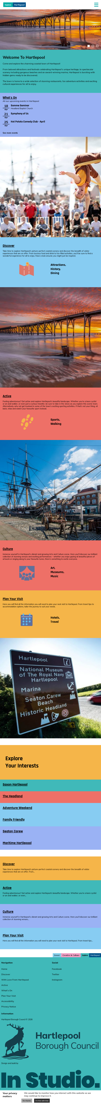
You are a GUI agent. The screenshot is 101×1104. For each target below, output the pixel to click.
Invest (57, 955)
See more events (10, 133)
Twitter (55, 974)
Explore (85, 955)
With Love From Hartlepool (15, 979)
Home (4, 969)
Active (7, 396)
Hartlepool (95, 955)
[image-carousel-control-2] (93, 46)
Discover (8, 246)
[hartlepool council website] (50, 1059)
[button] (96, 5)
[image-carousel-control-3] (97, 46)
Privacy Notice (8, 1006)
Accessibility (7, 1001)
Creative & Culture (70, 955)
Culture (8, 549)
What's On (10, 98)
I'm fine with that (41, 1101)
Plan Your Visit (13, 599)
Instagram (57, 979)
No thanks (27, 1101)
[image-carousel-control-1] (88, 46)
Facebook (57, 969)
